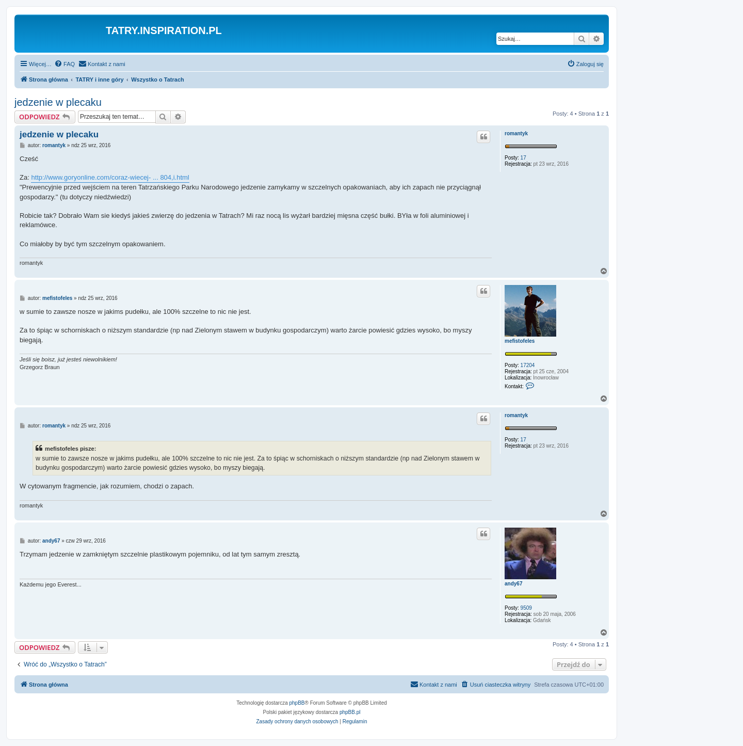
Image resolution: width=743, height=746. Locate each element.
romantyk (516, 133)
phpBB (297, 703)
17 (523, 158)
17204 (528, 365)
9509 (526, 608)
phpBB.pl (350, 712)
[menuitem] (64, 64)
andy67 (513, 583)
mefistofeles (520, 341)
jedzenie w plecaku (58, 102)
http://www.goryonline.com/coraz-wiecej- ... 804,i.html (110, 177)
